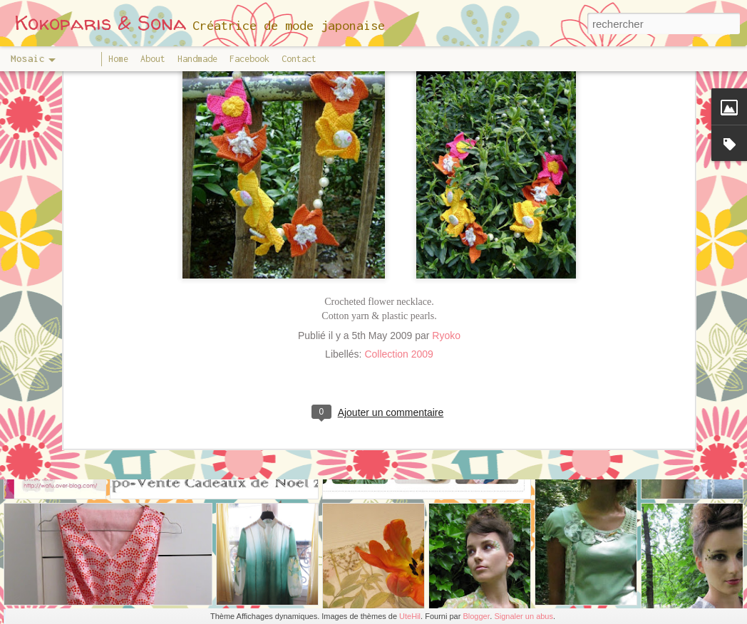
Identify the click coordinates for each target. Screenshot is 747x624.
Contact (299, 58)
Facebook (249, 58)
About (152, 58)
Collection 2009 (398, 279)
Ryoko (446, 260)
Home (118, 58)
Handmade (197, 58)
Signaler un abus (523, 616)
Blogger (476, 616)
